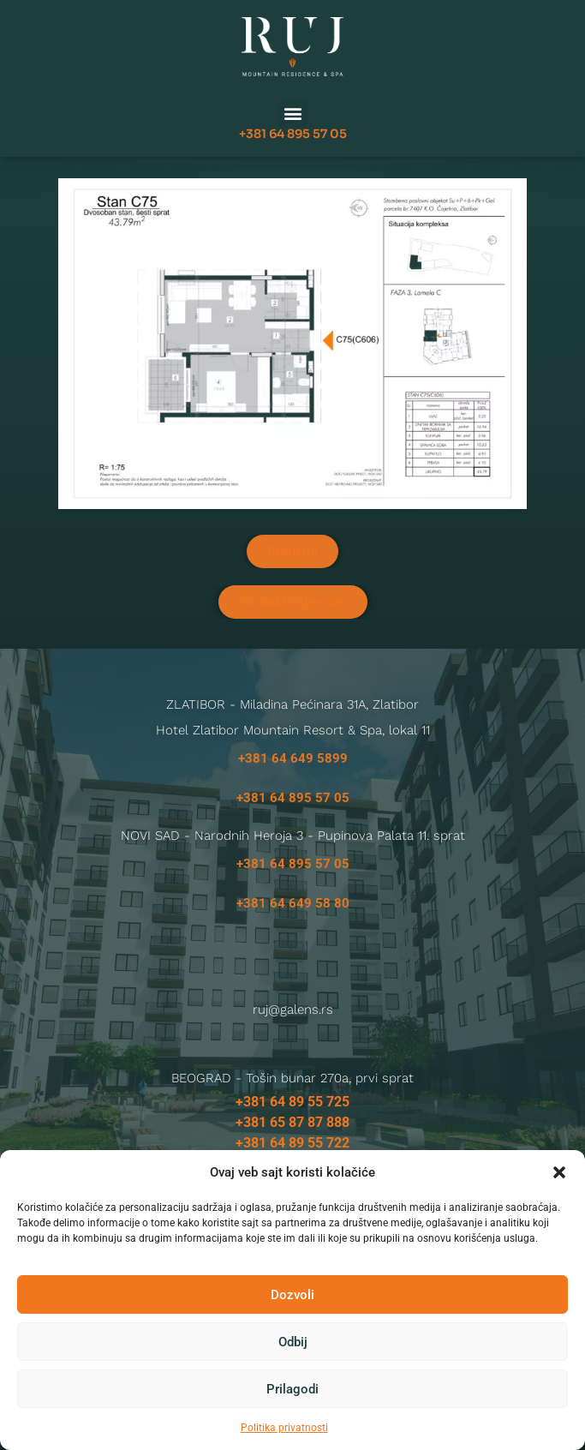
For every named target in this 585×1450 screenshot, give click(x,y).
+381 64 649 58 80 (292, 903)
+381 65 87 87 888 (292, 1122)
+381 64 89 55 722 (292, 1143)
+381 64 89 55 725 (292, 1101)
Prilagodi (292, 1389)
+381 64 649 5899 (293, 758)
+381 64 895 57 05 (293, 127)
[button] (559, 1172)
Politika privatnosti (284, 1428)
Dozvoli (292, 1295)
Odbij (292, 1342)
